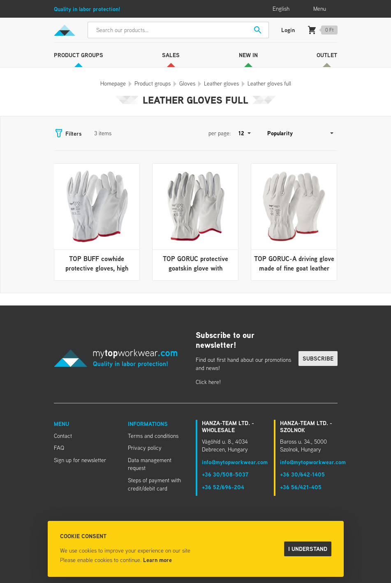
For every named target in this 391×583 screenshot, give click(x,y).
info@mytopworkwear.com (235, 462)
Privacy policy (145, 447)
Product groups (78, 55)
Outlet (327, 55)
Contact (63, 436)
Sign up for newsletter (80, 460)
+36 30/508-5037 (225, 474)
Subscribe (318, 358)
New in (248, 55)
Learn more (157, 560)
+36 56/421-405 (301, 487)
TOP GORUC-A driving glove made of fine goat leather (294, 263)
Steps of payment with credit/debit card (154, 484)
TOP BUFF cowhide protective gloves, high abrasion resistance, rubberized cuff (96, 272)
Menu (61, 424)
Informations (148, 424)
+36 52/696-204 (223, 487)
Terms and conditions (153, 436)
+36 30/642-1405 (302, 474)
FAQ (59, 447)
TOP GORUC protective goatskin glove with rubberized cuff (195, 268)
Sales (171, 55)
